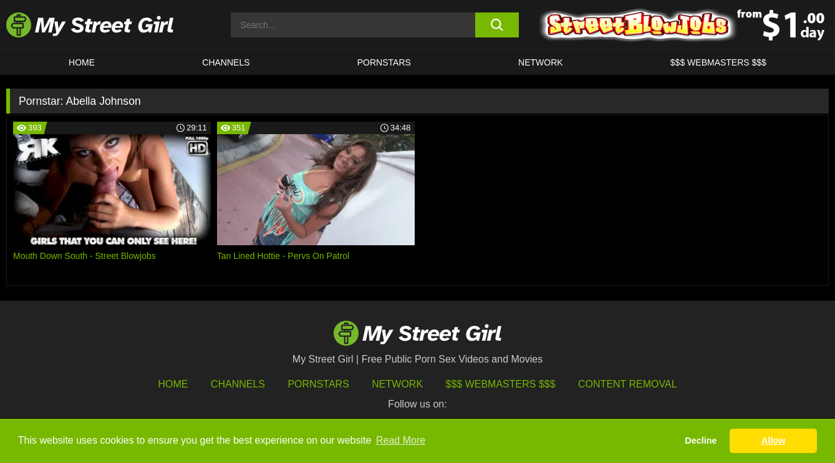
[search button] (496, 24)
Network (540, 62)
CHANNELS (225, 62)
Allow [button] (773, 441)
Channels (238, 384)
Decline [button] (701, 441)
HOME (82, 62)
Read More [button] (400, 440)
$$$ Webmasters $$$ (501, 384)
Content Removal (627, 384)
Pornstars (384, 62)
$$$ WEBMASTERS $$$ (718, 62)
